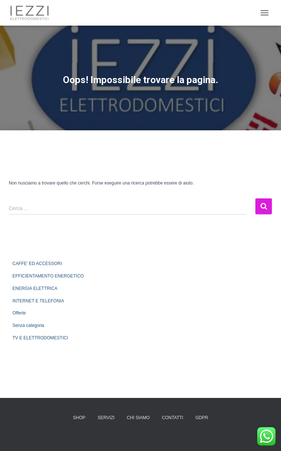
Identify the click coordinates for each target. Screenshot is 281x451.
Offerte (19, 313)
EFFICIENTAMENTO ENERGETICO (48, 276)
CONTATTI (172, 417)
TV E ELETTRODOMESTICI (40, 337)
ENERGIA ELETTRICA (34, 288)
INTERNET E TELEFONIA (38, 300)
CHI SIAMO (138, 417)
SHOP (79, 417)
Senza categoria (28, 325)
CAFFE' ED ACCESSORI (37, 263)
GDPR (201, 417)
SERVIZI (106, 417)
